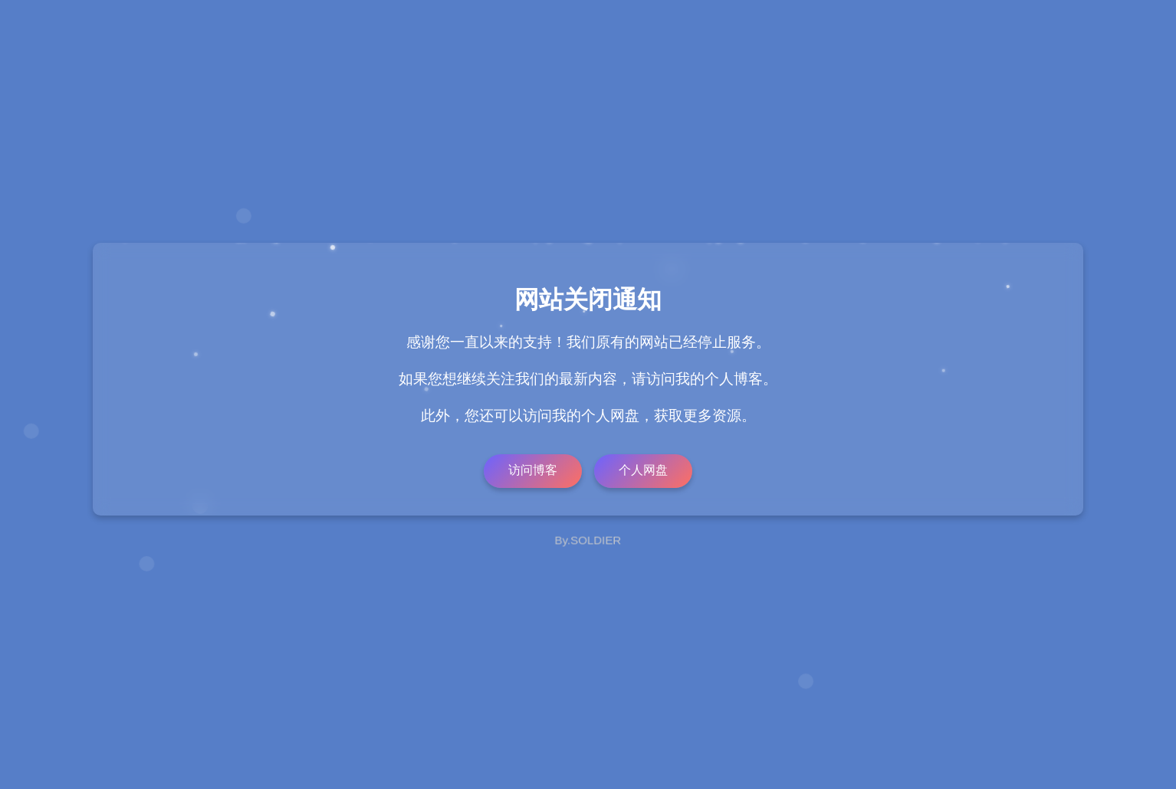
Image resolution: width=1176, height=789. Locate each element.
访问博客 (532, 469)
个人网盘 (643, 469)
